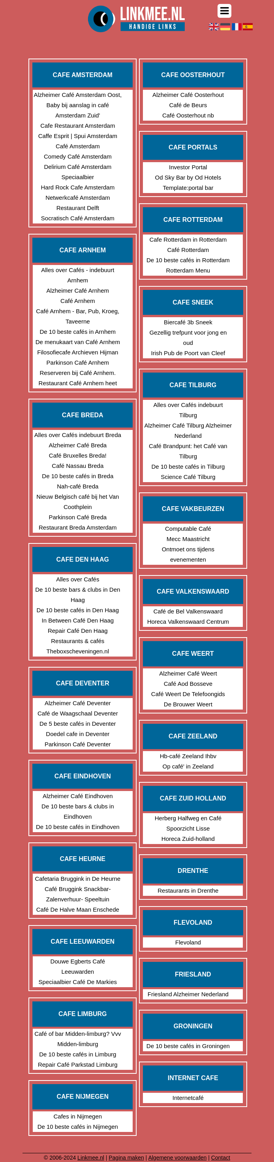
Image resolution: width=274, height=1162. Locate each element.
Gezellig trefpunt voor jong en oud (188, 337)
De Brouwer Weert (188, 704)
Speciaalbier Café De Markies (78, 981)
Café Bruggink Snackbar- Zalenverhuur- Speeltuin (78, 894)
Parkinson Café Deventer (78, 744)
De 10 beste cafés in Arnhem (78, 331)
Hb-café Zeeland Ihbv (188, 756)
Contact (220, 1157)
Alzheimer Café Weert (188, 673)
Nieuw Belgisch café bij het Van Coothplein (77, 501)
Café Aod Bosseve (188, 683)
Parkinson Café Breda (78, 517)
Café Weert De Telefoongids (188, 694)
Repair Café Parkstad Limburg (78, 1064)
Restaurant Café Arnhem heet (78, 383)
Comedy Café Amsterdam (78, 156)
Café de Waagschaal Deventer (78, 713)
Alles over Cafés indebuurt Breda (77, 434)
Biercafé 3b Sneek (188, 322)
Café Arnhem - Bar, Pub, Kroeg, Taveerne (77, 316)
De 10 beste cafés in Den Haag (78, 610)
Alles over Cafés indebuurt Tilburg (188, 409)
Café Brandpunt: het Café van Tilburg (188, 451)
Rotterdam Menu (188, 270)
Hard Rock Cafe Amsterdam (77, 187)
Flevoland (188, 942)
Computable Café (188, 528)
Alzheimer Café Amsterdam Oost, (78, 94)
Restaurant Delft (77, 207)
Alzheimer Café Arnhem (78, 290)
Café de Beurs (188, 105)
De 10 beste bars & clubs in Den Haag (77, 594)
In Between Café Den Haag (78, 620)
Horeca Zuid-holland (188, 838)
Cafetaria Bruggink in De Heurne (77, 878)
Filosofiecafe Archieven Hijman (77, 352)
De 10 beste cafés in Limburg (77, 1054)
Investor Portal (188, 167)
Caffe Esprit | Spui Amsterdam (77, 135)
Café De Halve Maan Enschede (77, 909)
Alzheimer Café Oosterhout (188, 94)
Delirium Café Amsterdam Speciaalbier (77, 171)
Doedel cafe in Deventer (77, 734)
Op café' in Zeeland (188, 766)
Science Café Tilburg (188, 476)
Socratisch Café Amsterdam (77, 218)
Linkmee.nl (90, 1157)
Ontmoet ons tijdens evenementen (188, 554)
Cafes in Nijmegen (78, 1116)
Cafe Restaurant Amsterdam (77, 125)
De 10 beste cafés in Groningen (188, 1046)
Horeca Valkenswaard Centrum (188, 621)
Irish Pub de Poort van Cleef (188, 353)
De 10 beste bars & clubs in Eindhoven (77, 811)
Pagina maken (126, 1157)
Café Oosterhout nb (188, 115)
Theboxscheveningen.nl (78, 651)
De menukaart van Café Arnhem (78, 342)
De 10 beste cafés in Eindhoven (78, 826)
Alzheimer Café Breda (78, 445)
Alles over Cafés (77, 579)
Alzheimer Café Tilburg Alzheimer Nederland (188, 430)
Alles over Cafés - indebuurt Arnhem (77, 275)
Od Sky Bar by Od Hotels (188, 177)
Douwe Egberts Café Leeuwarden (78, 966)
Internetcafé (188, 1097)
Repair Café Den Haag (78, 630)
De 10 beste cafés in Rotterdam (188, 260)
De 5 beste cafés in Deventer (77, 723)
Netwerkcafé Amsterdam (77, 197)
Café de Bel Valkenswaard (188, 611)
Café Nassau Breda (77, 465)
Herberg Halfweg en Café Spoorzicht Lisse (188, 823)
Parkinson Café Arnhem (78, 362)
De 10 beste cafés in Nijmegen (78, 1126)
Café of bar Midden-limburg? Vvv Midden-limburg (77, 1038)
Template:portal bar (188, 187)
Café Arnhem (77, 300)
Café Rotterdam (188, 249)
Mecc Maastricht (188, 539)
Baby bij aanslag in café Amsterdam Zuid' (78, 110)
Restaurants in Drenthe (188, 890)
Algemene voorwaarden (177, 1157)
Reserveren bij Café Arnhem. (78, 372)
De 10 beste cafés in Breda (77, 476)
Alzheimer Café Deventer (78, 703)
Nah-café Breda (77, 486)
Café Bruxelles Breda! (78, 455)
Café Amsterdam (78, 146)
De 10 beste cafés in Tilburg (188, 466)
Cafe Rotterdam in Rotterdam (188, 239)
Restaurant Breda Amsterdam (78, 527)
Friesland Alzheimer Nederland (188, 994)
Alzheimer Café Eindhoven (78, 796)
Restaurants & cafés (77, 641)
